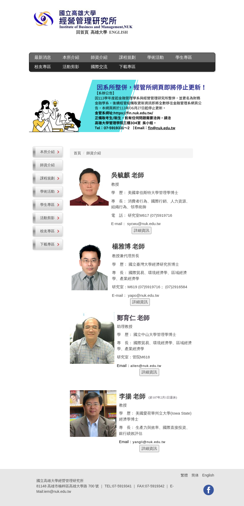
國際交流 (99, 66)
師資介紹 (99, 57)
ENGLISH (119, 32)
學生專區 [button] (183, 57)
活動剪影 (71, 66)
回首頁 (83, 32)
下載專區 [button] (127, 66)
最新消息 (42, 57)
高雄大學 (99, 32)
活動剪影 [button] (49, 218)
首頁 (77, 153)
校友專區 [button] (42, 66)
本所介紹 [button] (71, 57)
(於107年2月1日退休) (163, 397)
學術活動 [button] (155, 57)
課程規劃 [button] (127, 57)
